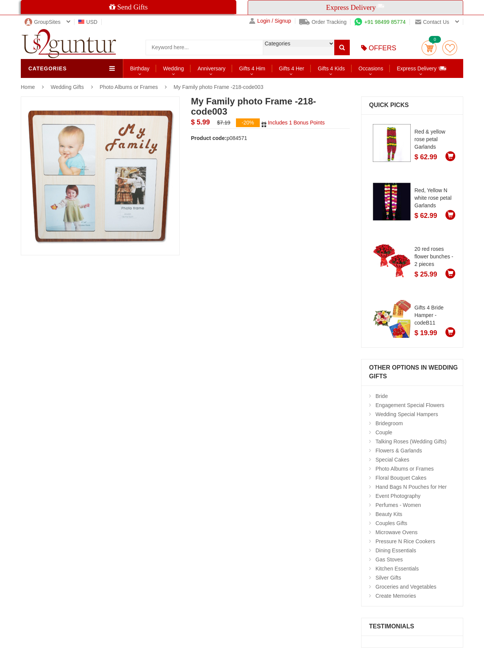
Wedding (173, 68)
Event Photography (397, 496)
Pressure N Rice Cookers (405, 541)
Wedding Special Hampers (406, 414)
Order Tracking (323, 22)
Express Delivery (422, 68)
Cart (429, 47)
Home (28, 87)
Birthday (139, 68)
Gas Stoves (389, 559)
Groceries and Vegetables (405, 587)
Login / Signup (270, 21)
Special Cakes (392, 460)
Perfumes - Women (398, 505)
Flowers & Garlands (398, 451)
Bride (381, 396)
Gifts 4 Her (291, 68)
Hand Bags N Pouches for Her (411, 487)
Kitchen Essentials (397, 569)
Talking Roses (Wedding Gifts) (411, 441)
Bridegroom (389, 423)
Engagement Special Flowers (409, 405)
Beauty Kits (388, 514)
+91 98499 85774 (379, 22)
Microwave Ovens (396, 532)
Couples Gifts (391, 523)
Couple (383, 432)
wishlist (449, 47)
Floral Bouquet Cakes (401, 478)
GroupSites (42, 22)
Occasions (370, 68)
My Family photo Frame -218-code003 (218, 87)
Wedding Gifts (68, 87)
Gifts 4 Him (252, 68)
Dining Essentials (395, 550)
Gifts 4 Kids (331, 68)
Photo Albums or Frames (128, 87)
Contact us (432, 22)
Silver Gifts (388, 578)
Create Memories (395, 596)
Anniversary (211, 68)
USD (88, 22)
